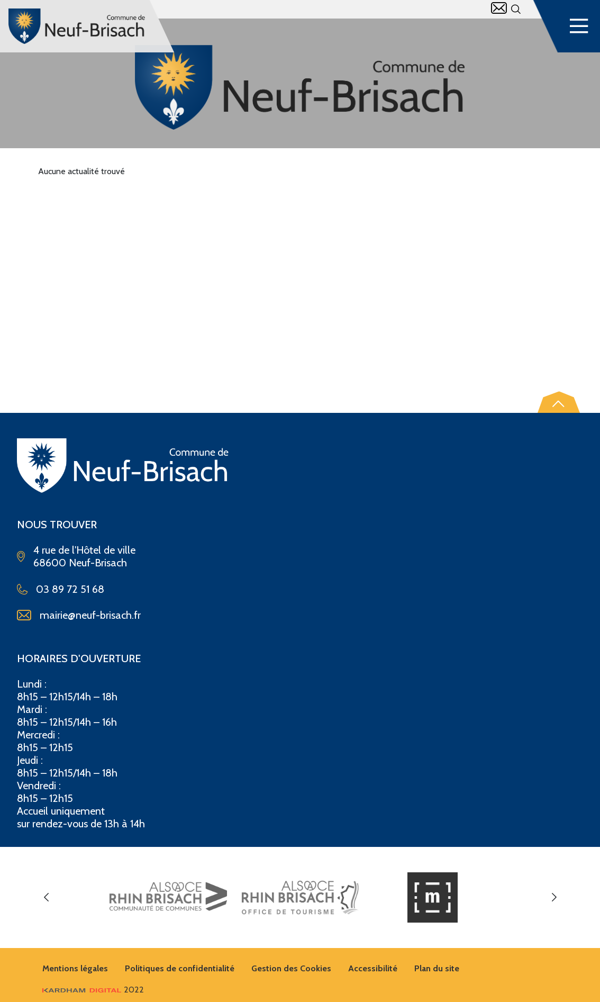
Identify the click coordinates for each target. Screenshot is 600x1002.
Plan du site (436, 968)
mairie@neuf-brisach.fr (90, 615)
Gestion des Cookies (291, 968)
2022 (93, 990)
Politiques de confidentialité (179, 968)
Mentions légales (75, 968)
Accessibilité (372, 968)
